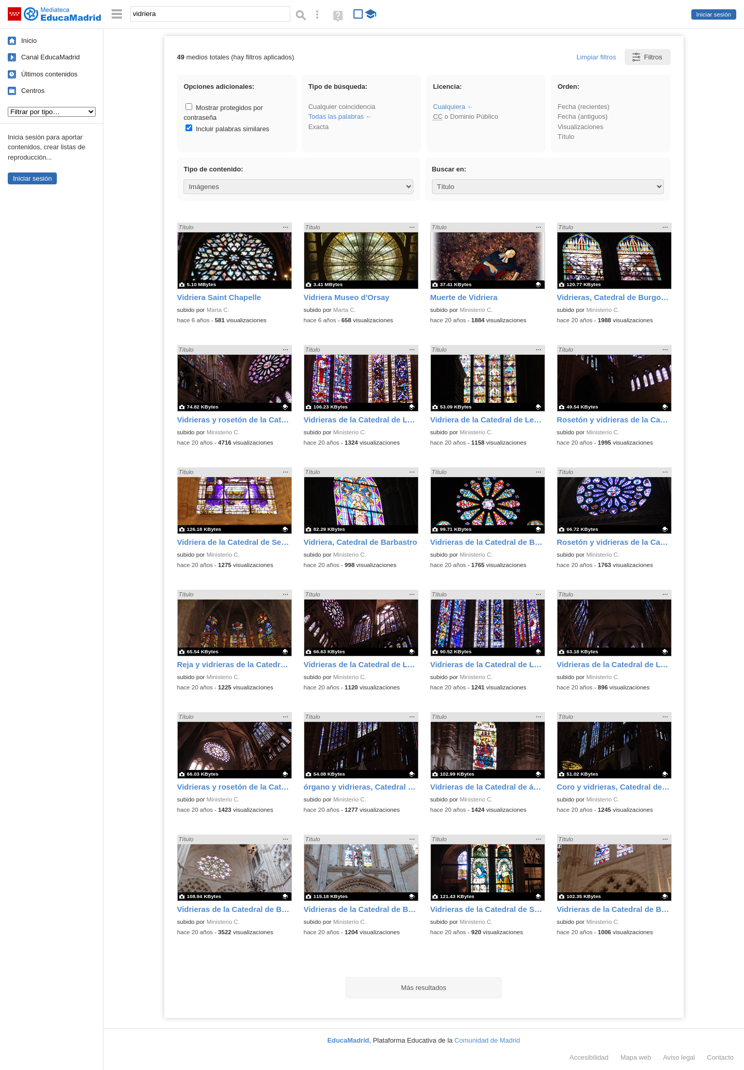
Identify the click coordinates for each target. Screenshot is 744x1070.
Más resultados (423, 988)
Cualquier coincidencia (342, 107)
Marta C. (218, 310)
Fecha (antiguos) (582, 116)
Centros (32, 91)
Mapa (636, 1057)
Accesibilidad (588, 1057)
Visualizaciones (580, 127)
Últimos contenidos (49, 74)
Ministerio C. (476, 310)
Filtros (646, 57)
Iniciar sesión (713, 14)
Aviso (679, 1057)
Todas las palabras (336, 116)
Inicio (29, 40)
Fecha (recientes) (583, 107)
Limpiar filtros (596, 57)
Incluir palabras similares (227, 129)
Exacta (318, 127)
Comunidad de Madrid (487, 1040)
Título (565, 136)
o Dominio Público (465, 116)
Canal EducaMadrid (50, 57)
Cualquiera (449, 107)
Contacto (720, 1057)
